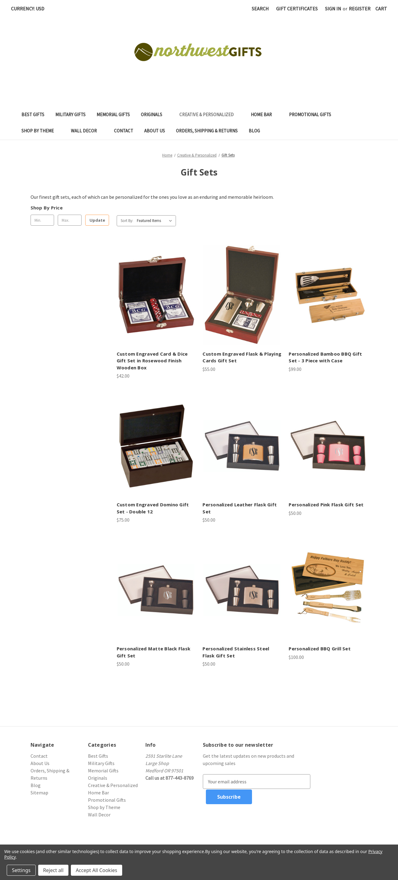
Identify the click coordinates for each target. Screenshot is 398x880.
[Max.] (70, 220)
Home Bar (264, 114)
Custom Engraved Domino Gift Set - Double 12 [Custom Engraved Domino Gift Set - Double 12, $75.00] (153, 508)
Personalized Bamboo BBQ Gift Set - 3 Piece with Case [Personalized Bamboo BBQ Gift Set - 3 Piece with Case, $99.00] (325, 357)
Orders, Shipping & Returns (207, 131)
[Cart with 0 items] (381, 8)
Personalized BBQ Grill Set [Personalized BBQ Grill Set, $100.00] (320, 648)
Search (260, 9)
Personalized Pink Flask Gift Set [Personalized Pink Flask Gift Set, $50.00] (326, 504)
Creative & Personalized (209, 114)
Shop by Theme (40, 131)
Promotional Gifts (313, 114)
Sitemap (39, 792)
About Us (154, 131)
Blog (254, 131)
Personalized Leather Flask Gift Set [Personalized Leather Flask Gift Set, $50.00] (240, 508)
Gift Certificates (297, 9)
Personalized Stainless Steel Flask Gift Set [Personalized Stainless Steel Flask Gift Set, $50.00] (236, 652)
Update (97, 220)
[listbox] (156, 221)
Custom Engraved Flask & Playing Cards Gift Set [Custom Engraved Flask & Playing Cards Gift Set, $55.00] (242, 357)
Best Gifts (32, 114)
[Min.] (42, 220)
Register (360, 9)
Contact (123, 131)
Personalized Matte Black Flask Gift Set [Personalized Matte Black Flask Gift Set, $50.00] (154, 652)
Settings (21, 870)
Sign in (333, 9)
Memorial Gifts (113, 114)
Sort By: (127, 220)
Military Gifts (70, 114)
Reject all (53, 870)
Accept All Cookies (96, 870)
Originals (154, 114)
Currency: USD (30, 9)
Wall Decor (87, 131)
